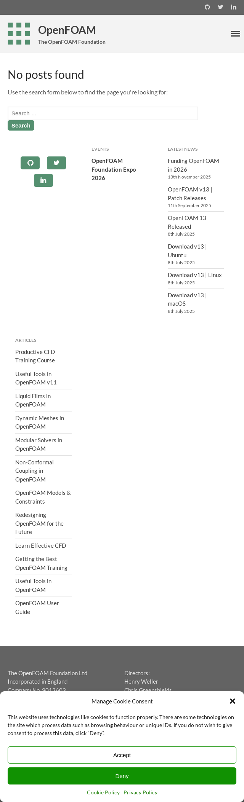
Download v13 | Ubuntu (187, 250)
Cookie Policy (103, 792)
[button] (232, 701)
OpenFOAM (67, 29)
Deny (121, 776)
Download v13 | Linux (195, 274)
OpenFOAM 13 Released (187, 222)
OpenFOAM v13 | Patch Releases (190, 193)
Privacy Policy (140, 792)
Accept (122, 755)
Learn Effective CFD (40, 545)
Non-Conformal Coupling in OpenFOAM (34, 471)
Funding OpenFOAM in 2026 (193, 165)
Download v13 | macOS (187, 299)
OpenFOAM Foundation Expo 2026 (114, 169)
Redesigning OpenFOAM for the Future (39, 523)
